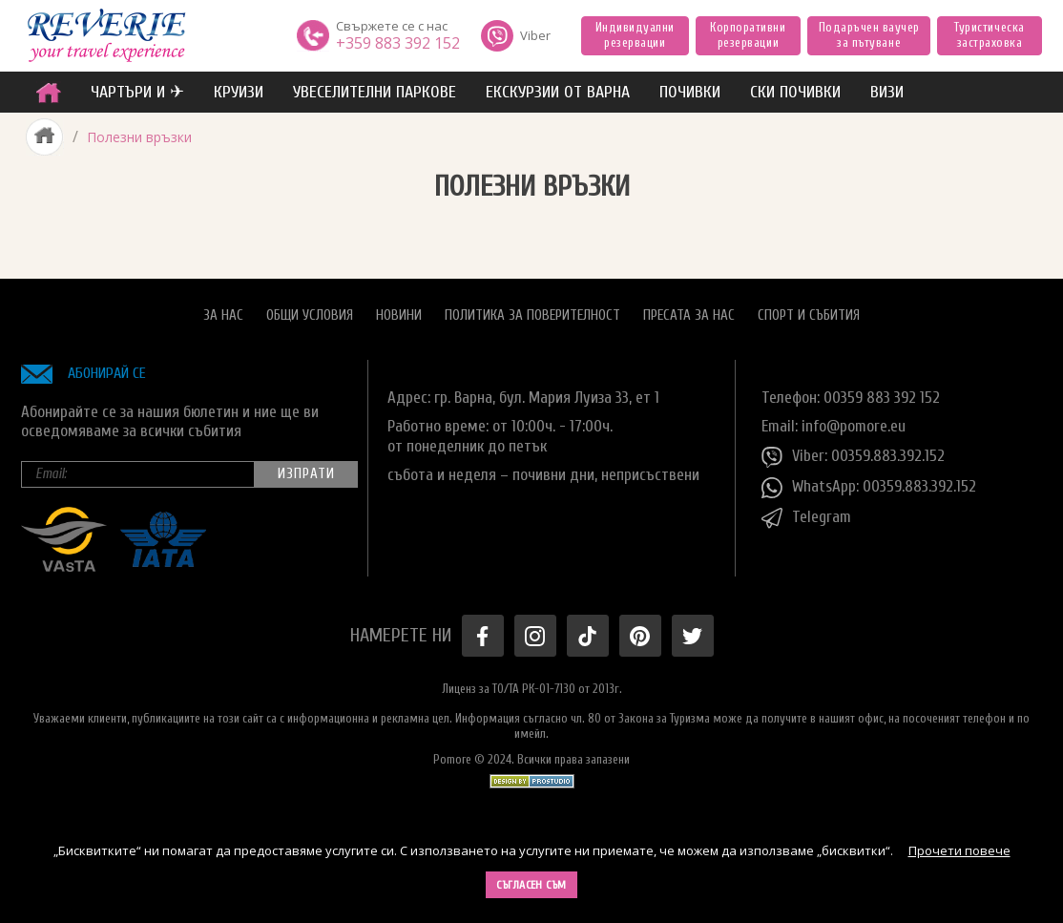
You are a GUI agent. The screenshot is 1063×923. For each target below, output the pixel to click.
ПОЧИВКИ (689, 92)
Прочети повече (959, 850)
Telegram (806, 518)
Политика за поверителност (532, 315)
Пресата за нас (689, 315)
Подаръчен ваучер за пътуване (869, 35)
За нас (223, 315)
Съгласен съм (531, 885)
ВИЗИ (887, 92)
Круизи (238, 92)
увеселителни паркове (374, 92)
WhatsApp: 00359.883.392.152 (868, 487)
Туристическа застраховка (989, 35)
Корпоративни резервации (747, 35)
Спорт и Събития (809, 315)
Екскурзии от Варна (558, 92)
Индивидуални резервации (635, 35)
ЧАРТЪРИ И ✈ (137, 92)
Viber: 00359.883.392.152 (853, 457)
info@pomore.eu (854, 426)
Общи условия (309, 315)
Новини (399, 315)
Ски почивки (795, 92)
